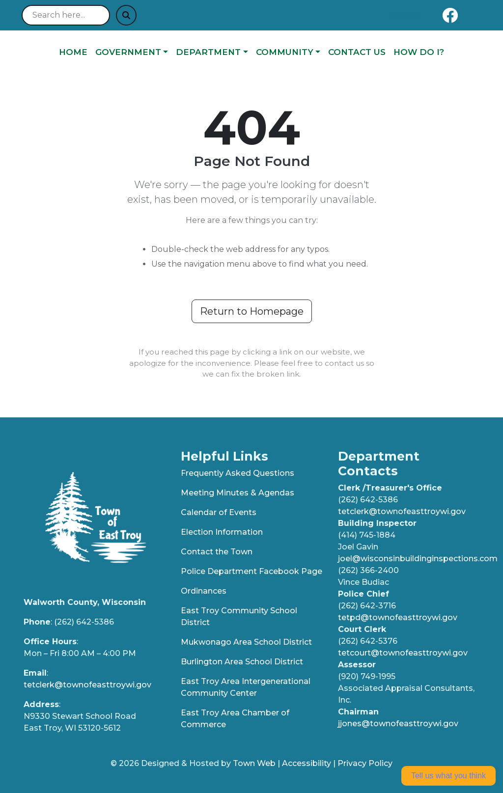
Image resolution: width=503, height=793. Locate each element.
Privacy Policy (364, 763)
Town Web (254, 763)
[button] (131, 52)
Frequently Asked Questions (237, 473)
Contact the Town (216, 551)
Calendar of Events (218, 512)
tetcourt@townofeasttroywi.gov (403, 652)
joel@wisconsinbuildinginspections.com (418, 558)
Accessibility (306, 763)
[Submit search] (126, 15)
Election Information (222, 532)
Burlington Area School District (242, 661)
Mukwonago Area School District (246, 642)
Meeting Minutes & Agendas (237, 492)
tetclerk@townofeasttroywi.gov (87, 684)
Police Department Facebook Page (251, 571)
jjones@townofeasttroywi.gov (398, 723)
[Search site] (66, 15)
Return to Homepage (252, 311)
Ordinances (203, 591)
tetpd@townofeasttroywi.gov (397, 617)
